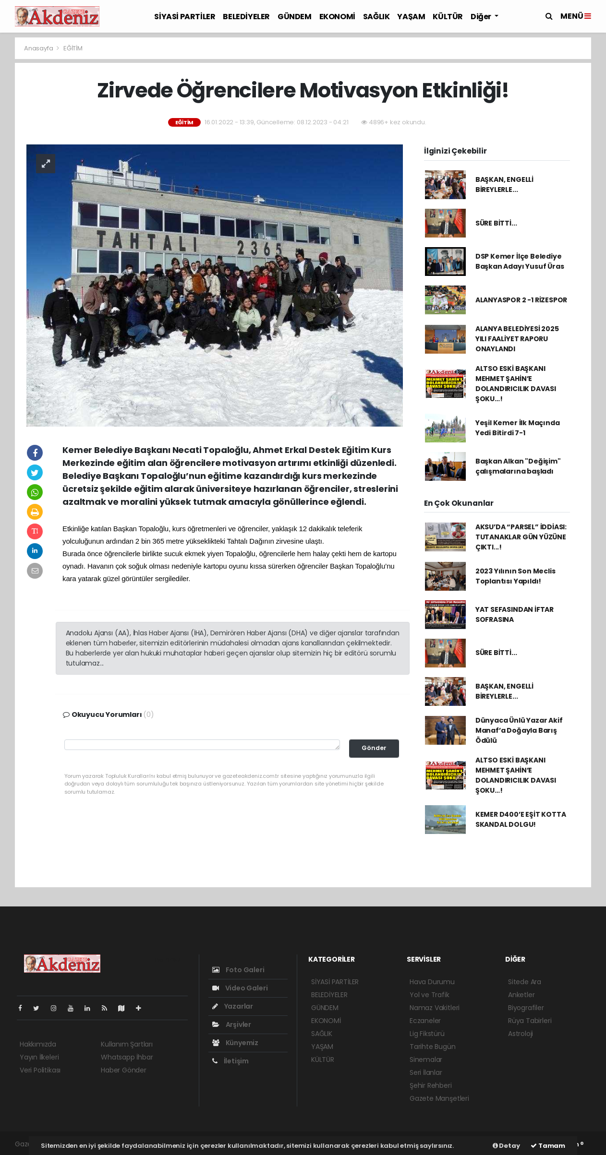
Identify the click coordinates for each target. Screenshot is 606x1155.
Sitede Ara (524, 982)
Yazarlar (232, 1006)
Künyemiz (235, 1043)
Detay (506, 1145)
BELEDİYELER (246, 16)
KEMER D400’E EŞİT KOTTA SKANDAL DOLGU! (520, 819)
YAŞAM (411, 16)
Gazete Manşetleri (439, 1098)
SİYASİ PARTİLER (184, 16)
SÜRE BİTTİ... (496, 223)
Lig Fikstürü (427, 1033)
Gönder (374, 748)
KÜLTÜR (448, 16)
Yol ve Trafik (429, 995)
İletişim (230, 1061)
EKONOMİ (337, 16)
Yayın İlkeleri (39, 1057)
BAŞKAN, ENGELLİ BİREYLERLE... (504, 184)
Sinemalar (426, 1059)
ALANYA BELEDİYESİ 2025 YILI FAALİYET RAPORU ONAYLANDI (517, 339)
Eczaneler (425, 1020)
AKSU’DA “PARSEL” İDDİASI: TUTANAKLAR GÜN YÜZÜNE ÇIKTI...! (521, 537)
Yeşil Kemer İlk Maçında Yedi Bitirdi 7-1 (517, 428)
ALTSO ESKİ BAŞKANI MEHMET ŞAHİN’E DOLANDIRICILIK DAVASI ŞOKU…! (515, 384)
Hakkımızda (38, 1044)
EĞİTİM (73, 48)
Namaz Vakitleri (435, 1007)
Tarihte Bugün (433, 1046)
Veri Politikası (40, 1070)
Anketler (521, 995)
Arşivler (231, 1024)
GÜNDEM (295, 16)
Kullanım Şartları (127, 1044)
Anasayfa (39, 48)
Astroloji (520, 1033)
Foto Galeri (238, 970)
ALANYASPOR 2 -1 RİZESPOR (521, 300)
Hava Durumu (432, 982)
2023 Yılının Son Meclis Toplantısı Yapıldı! (515, 576)
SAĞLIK (376, 16)
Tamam (548, 1145)
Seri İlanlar (426, 1072)
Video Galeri (239, 988)
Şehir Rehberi (431, 1085)
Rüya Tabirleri (529, 1020)
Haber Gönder (123, 1070)
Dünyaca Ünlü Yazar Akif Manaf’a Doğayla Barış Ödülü (519, 730)
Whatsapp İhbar (127, 1057)
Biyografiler (526, 1007)
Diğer (482, 16)
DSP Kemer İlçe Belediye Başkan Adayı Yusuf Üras (519, 261)
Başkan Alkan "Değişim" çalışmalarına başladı (518, 466)
